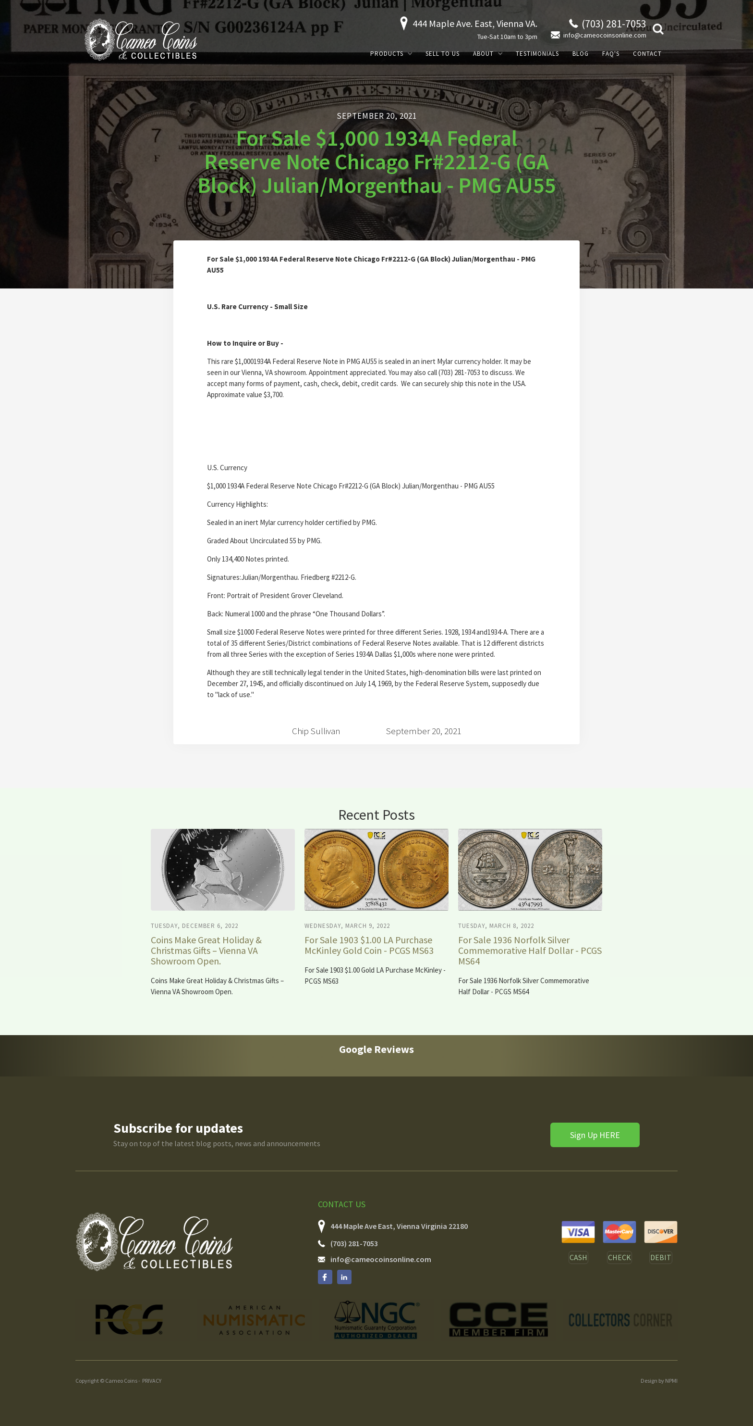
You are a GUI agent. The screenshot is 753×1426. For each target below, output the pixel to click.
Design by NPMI (659, 1380)
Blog (580, 54)
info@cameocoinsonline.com (380, 1259)
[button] (391, 54)
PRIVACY (151, 1380)
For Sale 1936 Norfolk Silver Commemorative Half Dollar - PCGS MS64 (530, 950)
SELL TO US (442, 54)
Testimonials (537, 54)
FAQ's (610, 54)
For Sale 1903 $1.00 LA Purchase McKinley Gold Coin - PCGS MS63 (369, 945)
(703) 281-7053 (354, 1243)
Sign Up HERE (595, 1134)
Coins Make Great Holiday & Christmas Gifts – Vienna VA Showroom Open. (206, 950)
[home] (141, 39)
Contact (647, 54)
